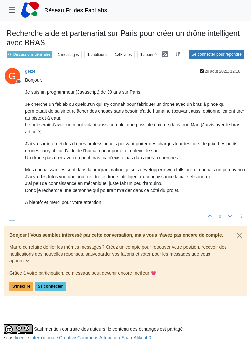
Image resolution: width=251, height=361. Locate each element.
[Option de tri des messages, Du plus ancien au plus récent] (178, 54)
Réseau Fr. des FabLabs (75, 10)
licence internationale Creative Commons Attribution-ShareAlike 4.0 (83, 337)
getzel (31, 71)
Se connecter (50, 286)
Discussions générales (29, 54)
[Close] (239, 235)
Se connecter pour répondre (217, 54)
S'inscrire (21, 286)
